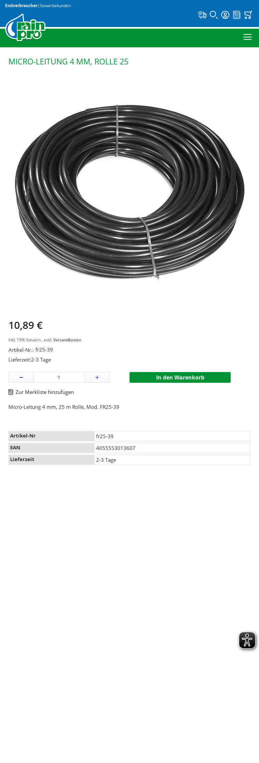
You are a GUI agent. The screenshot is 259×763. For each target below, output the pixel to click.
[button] (21, 377)
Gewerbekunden (55, 5)
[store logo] (25, 28)
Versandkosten (67, 340)
